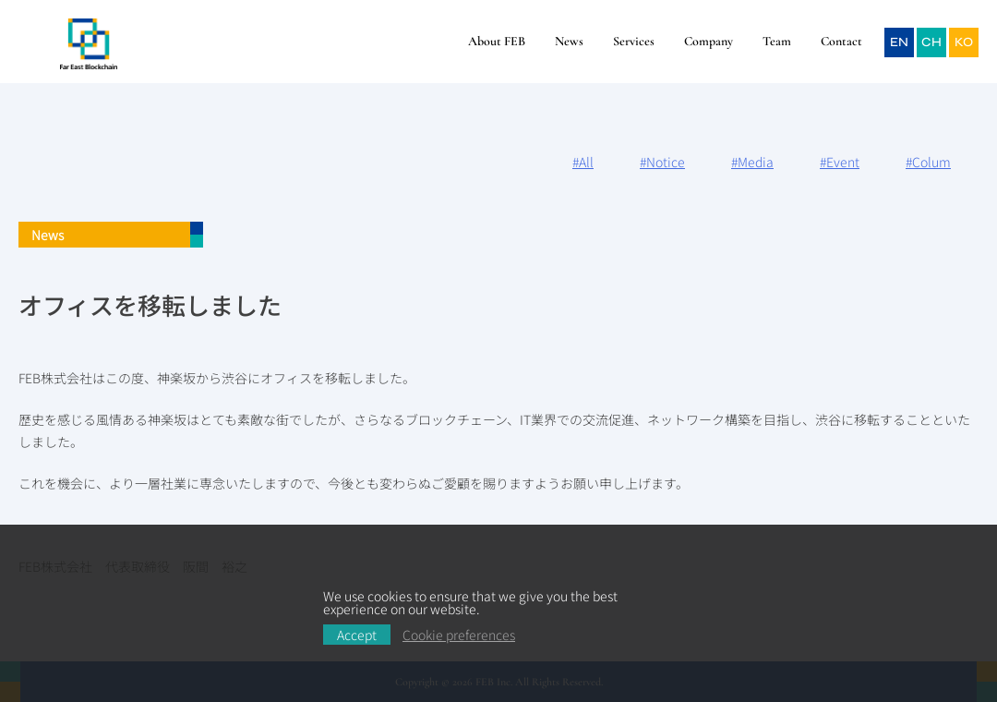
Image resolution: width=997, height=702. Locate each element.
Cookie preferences (458, 634)
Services (634, 41)
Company (708, 41)
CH (931, 42)
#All (583, 161)
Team (777, 41)
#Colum (928, 161)
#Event (839, 161)
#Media (752, 161)
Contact (841, 41)
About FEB (496, 41)
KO (964, 42)
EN (899, 42)
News (569, 41)
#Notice (662, 161)
